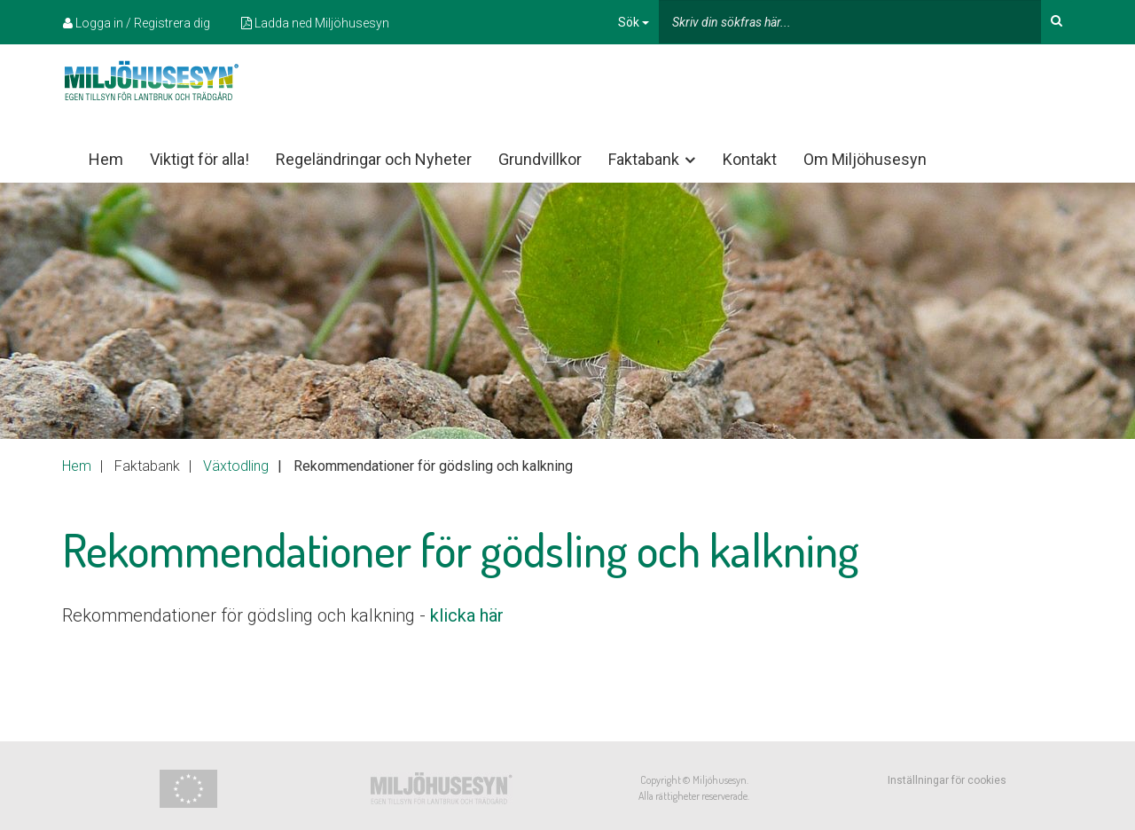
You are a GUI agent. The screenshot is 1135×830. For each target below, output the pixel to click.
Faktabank (653, 159)
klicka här (467, 615)
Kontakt (750, 159)
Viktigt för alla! (199, 159)
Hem (106, 159)
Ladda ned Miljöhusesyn (315, 23)
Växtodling (236, 466)
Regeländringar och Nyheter (374, 159)
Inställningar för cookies (947, 780)
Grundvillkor (540, 159)
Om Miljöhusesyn (865, 159)
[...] (850, 21)
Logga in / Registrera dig (136, 23)
